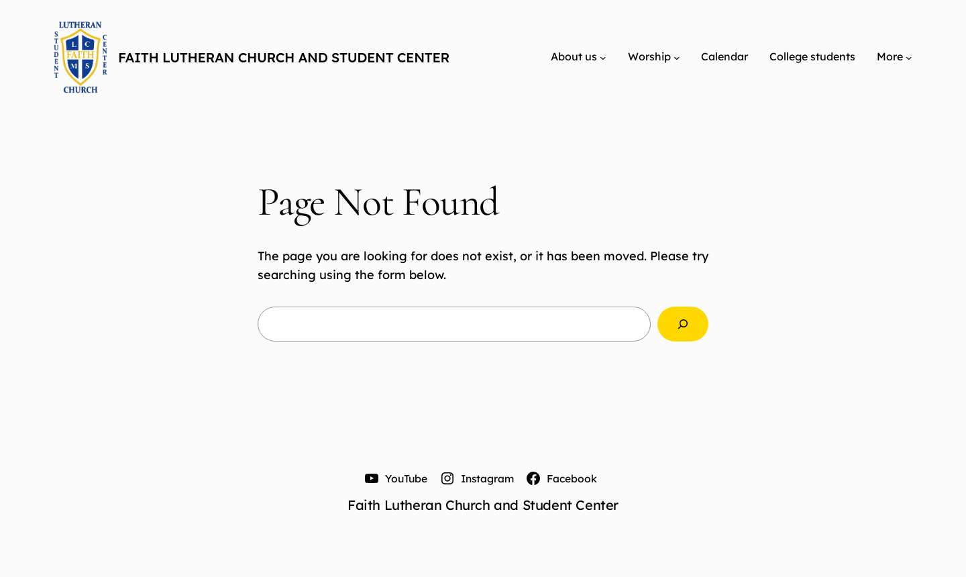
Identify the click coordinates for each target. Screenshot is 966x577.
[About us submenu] (603, 57)
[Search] (682, 324)
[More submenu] (909, 57)
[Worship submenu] (677, 57)
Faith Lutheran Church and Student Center (283, 57)
